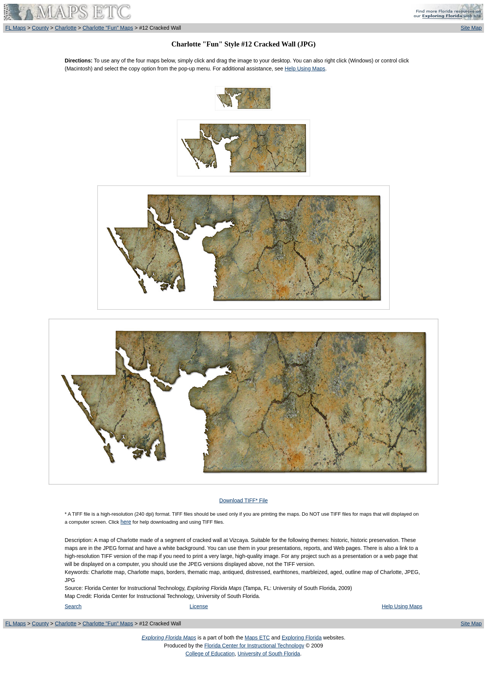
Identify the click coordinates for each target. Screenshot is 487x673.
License (198, 606)
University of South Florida (268, 654)
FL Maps (15, 28)
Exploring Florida (301, 638)
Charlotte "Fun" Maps (108, 28)
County (40, 28)
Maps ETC (257, 638)
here (126, 522)
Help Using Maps (305, 69)
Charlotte (65, 28)
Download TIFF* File (243, 500)
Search (73, 606)
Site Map (471, 28)
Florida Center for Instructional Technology (254, 646)
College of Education (209, 654)
